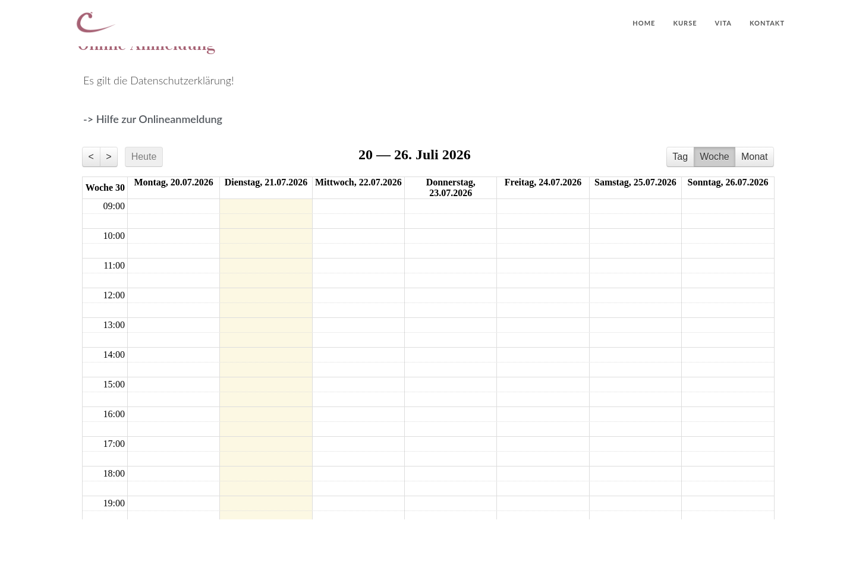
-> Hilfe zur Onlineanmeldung (152, 118)
